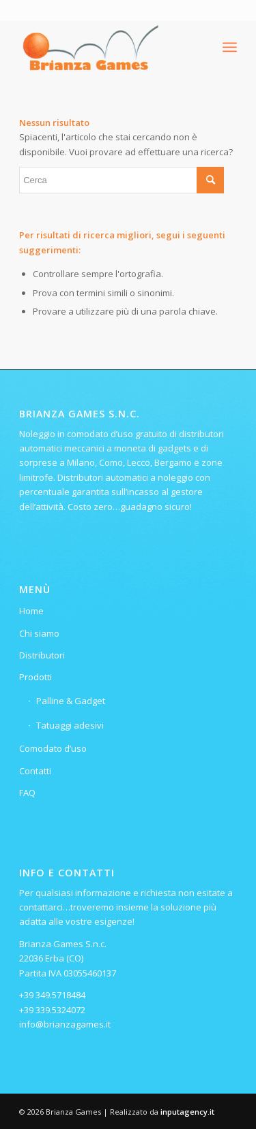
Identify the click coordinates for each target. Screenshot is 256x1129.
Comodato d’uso (53, 748)
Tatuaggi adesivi (70, 725)
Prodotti (35, 677)
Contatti (35, 771)
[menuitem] (230, 47)
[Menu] (230, 47)
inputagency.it (187, 1112)
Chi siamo (39, 633)
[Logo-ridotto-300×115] (106, 47)
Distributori (42, 655)
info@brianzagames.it (65, 1024)
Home (31, 611)
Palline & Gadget (70, 701)
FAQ (27, 792)
